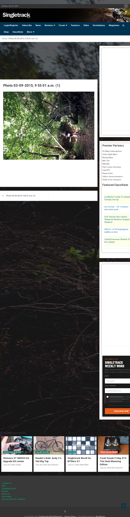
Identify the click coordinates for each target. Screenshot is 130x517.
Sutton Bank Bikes (109, 154)
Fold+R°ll (106, 170)
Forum (62, 25)
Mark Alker (84, 465)
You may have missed (15, 433)
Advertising (6, 496)
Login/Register (11, 25)
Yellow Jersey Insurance (112, 176)
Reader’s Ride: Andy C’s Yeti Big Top (48, 460)
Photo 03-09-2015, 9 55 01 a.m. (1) (20, 196)
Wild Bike (106, 164)
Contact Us (6, 483)
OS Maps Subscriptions (112, 151)
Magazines (114, 25)
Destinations (99, 25)
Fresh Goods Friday (109, 452)
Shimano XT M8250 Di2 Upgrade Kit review (16, 460)
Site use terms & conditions (13, 499)
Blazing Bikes (107, 157)
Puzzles (71, 452)
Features (75, 25)
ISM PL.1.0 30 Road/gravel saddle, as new (116, 230)
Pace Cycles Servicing (111, 167)
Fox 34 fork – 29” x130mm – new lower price (117, 208)
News (38, 25)
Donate (5, 491)
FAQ (3, 486)
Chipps (18, 465)
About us (6, 494)
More (29, 32)
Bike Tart (106, 161)
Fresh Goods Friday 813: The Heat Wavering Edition (113, 461)
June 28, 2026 (41, 465)
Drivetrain (8, 452)
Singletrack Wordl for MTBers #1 (79, 460)
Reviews (49, 25)
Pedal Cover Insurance (111, 180)
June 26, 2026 (105, 468)
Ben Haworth (53, 465)
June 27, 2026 (73, 465)
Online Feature (42, 452)
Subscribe (27, 25)
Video (86, 25)
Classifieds (17, 32)
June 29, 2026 (8, 465)
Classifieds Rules (9, 488)
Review (18, 452)
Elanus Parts (107, 173)
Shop (6, 32)
